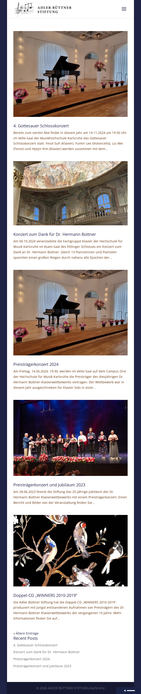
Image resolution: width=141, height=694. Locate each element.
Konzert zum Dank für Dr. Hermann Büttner (54, 234)
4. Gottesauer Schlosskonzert (41, 125)
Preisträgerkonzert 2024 (35, 364)
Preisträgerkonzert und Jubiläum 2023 (49, 484)
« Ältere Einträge (26, 633)
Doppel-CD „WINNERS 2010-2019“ (45, 595)
